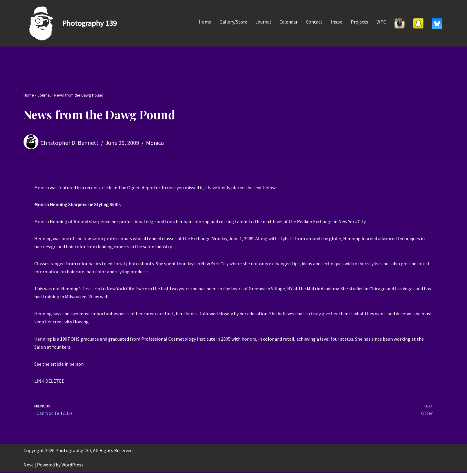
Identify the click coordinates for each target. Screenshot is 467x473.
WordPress (72, 465)
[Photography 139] (70, 23)
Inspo (337, 22)
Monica (155, 142)
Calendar (288, 22)
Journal (263, 22)
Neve (29, 465)
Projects (359, 22)
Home (204, 22)
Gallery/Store (233, 22)
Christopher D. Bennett (70, 142)
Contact (314, 22)
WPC (381, 22)
